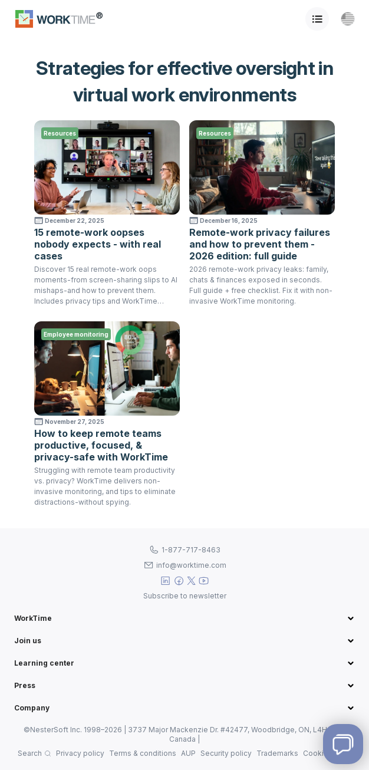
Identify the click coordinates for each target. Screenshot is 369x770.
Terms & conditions (142, 753)
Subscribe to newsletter (184, 595)
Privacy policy (80, 753)
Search (30, 753)
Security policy (226, 753)
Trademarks (277, 753)
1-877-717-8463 (191, 549)
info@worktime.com (191, 565)
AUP (188, 753)
